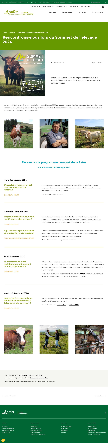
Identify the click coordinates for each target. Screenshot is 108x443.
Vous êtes (52, 12)
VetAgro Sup (61, 305)
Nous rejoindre (85, 6)
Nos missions (34, 426)
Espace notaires (61, 6)
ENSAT (82, 274)
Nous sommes (67, 12)
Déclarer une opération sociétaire (97, 432)
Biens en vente (92, 426)
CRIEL (60, 194)
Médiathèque (73, 6)
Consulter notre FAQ (36, 430)
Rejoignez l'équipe (36, 428)
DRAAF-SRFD (74, 305)
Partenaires (64, 430)
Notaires (63, 432)
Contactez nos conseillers (39, 378)
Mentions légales (35, 432)
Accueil (5, 32)
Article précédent (8, 396)
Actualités (82, 12)
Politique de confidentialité (38, 434)
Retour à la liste (57, 62)
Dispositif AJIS (35, 6)
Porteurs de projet (66, 426)
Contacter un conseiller (94, 434)
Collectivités (64, 428)
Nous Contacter (97, 12)
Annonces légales (48, 6)
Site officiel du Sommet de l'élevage (31, 375)
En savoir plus (95, 2)
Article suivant (100, 396)
